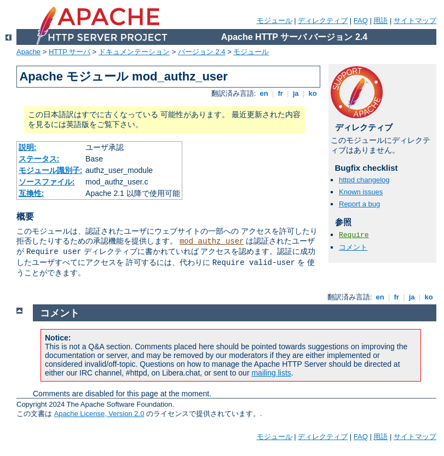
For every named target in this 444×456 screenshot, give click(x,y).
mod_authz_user (212, 241)
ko (313, 93)
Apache (28, 52)
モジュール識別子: (51, 170)
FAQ (361, 20)
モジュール (274, 20)
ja (296, 93)
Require (354, 235)
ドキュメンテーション (134, 52)
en (264, 93)
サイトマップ (415, 20)
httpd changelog (364, 180)
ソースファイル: (47, 181)
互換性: (31, 193)
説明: (28, 147)
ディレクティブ (323, 20)
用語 (380, 20)
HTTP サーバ (69, 52)
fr (280, 93)
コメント (353, 247)
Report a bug (359, 204)
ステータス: (39, 158)
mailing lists (271, 372)
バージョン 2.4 (202, 52)
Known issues (361, 192)
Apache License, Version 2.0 (99, 413)
